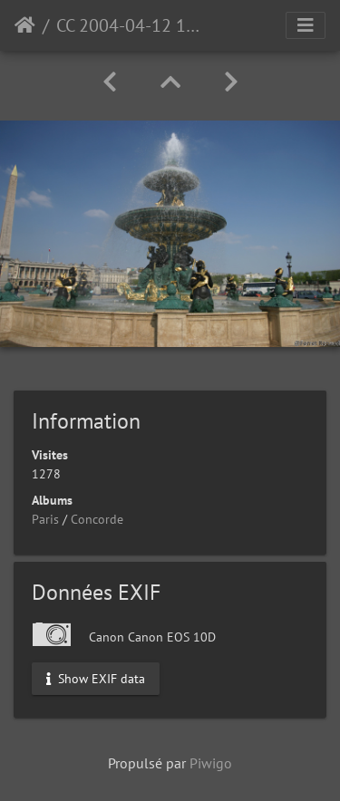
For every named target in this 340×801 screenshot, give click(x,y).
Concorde (97, 519)
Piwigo (210, 763)
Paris (45, 519)
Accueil (25, 25)
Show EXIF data (95, 678)
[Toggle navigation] (305, 25)
